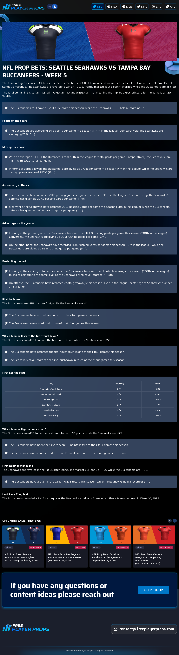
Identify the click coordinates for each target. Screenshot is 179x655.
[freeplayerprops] (144, 629)
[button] (175, 521)
